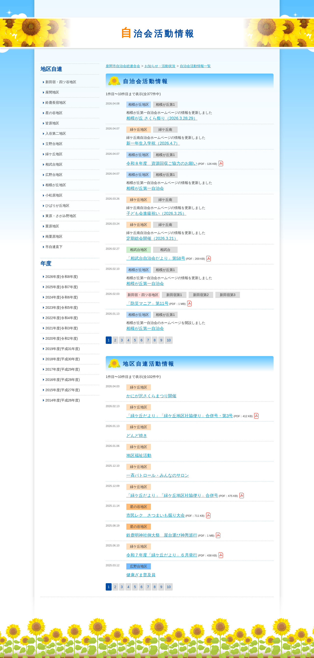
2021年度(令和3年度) (61, 328)
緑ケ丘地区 (54, 154)
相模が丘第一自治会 (145, 188)
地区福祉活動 (138, 455)
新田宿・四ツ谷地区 (60, 82)
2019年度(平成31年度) (62, 349)
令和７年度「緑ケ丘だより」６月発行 (161, 555)
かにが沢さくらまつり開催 (151, 396)
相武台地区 (54, 164)
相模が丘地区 (55, 185)
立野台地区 (54, 144)
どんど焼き (136, 435)
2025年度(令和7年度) (61, 287)
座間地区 (52, 92)
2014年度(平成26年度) (62, 400)
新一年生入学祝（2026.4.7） (153, 143)
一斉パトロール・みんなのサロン (157, 475)
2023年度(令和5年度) (61, 308)
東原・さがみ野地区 (60, 216)
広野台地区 (54, 175)
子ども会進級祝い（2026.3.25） (156, 213)
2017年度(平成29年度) (62, 369)
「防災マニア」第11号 (147, 303)
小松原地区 (54, 195)
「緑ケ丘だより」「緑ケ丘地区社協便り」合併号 (172, 495)
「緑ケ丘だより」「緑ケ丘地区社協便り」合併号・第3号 (179, 415)
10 (169, 340)
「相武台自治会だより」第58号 (155, 258)
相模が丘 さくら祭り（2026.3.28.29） (161, 118)
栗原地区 (52, 226)
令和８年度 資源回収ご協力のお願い (161, 163)
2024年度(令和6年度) (61, 297)
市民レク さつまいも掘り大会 (155, 515)
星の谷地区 (54, 113)
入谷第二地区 (55, 133)
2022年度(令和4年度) (61, 318)
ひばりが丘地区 (57, 205)
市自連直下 (54, 247)
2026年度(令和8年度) (61, 277)
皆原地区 (52, 123)
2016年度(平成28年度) (62, 380)
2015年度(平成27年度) (62, 390)
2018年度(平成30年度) (62, 359)
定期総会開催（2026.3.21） (152, 238)
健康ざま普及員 (141, 575)
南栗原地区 (54, 236)
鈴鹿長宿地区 (55, 102)
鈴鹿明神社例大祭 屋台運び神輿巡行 (161, 535)
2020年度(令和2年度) (61, 338)
